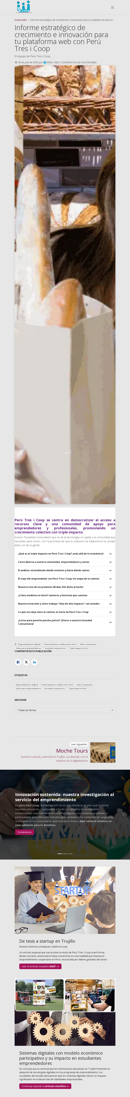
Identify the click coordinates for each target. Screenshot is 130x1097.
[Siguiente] (123, 815)
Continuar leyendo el (45, 1086)
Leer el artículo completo (40, 966)
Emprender (21, 20)
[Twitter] (26, 662)
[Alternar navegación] (112, 7)
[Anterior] (6, 815)
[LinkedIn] (34, 662)
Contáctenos (25, 832)
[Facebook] (18, 662)
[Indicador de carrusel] (60, 853)
